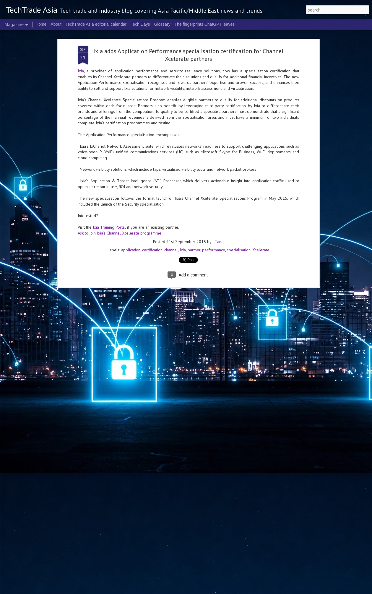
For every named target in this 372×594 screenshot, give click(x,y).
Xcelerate (260, 85)
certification (152, 85)
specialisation (239, 85)
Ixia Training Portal (109, 62)
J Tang (218, 77)
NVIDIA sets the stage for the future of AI (168, 520)
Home (40, 24)
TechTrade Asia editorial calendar (96, 24)
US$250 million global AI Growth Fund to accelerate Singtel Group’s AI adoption (140, 408)
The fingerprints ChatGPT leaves (205, 24)
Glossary (162, 24)
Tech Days (140, 24)
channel (171, 85)
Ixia (183, 85)
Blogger (264, 590)
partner (194, 85)
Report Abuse (280, 590)
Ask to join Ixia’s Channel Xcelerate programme (119, 68)
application (130, 85)
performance (213, 85)
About (56, 24)
